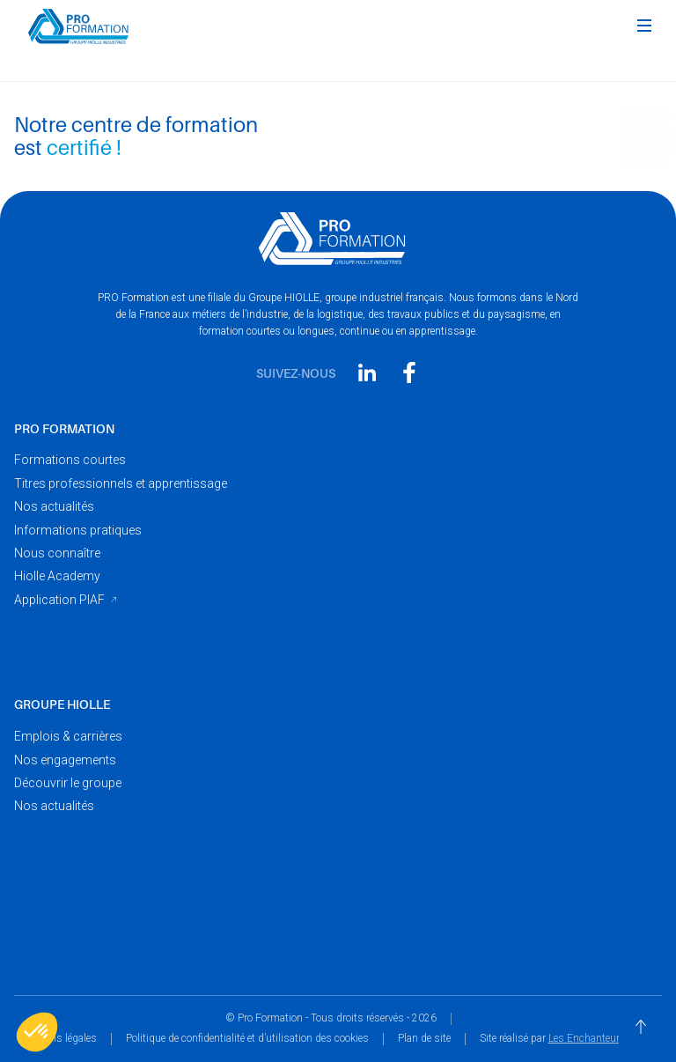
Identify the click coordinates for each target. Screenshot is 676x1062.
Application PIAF (59, 600)
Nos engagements (65, 760)
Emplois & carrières (68, 736)
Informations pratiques (78, 530)
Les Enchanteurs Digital (603, 1038)
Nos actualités (54, 506)
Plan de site (424, 1038)
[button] (644, 26)
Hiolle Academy (57, 576)
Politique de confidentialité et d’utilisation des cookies (247, 1038)
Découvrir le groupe (67, 783)
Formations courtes (70, 460)
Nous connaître (57, 553)
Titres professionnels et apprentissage (120, 483)
